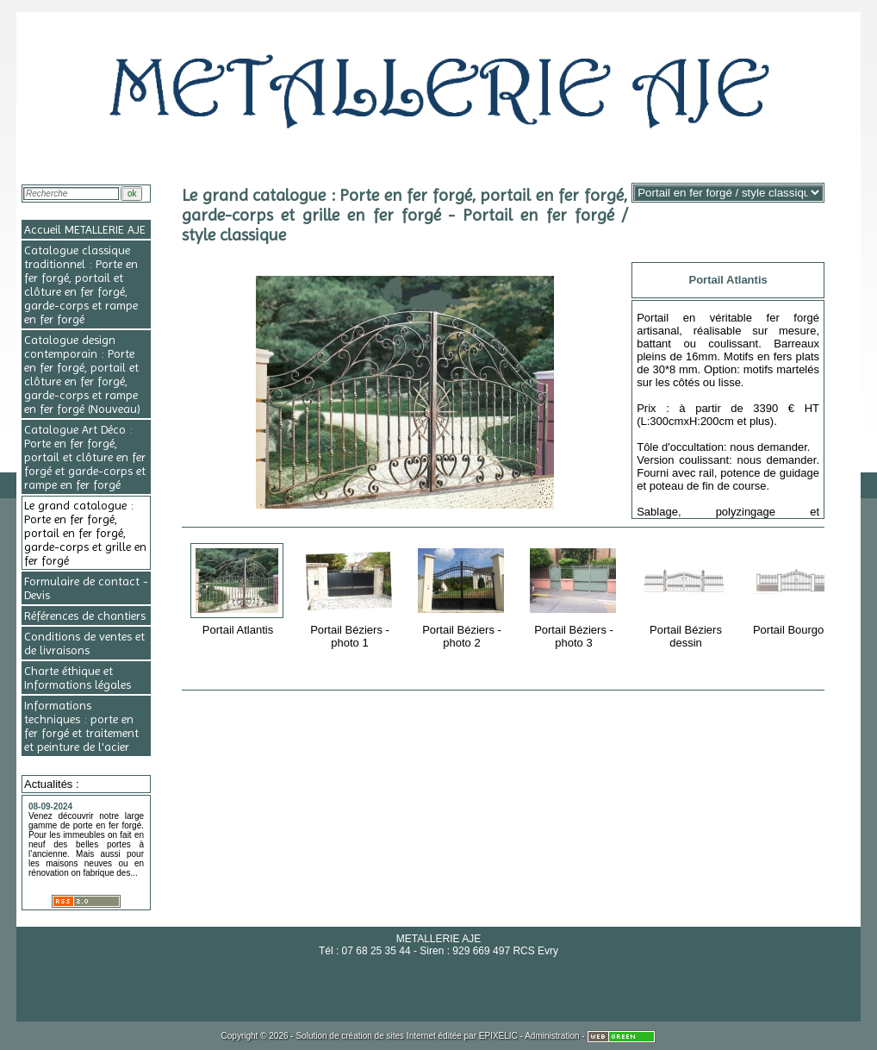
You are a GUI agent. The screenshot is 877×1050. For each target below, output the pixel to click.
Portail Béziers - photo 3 (575, 595)
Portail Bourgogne (799, 588)
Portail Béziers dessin (687, 595)
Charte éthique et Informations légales (77, 677)
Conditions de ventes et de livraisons (84, 643)
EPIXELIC (498, 1036)
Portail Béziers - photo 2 (463, 595)
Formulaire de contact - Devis (86, 588)
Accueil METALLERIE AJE (85, 229)
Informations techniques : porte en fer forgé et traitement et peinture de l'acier (81, 725)
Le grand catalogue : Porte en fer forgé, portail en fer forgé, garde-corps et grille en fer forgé (85, 532)
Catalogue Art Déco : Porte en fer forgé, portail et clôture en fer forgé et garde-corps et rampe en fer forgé (85, 456)
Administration (552, 1036)
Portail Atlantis (239, 588)
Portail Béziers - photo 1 (351, 595)
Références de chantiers (85, 615)
